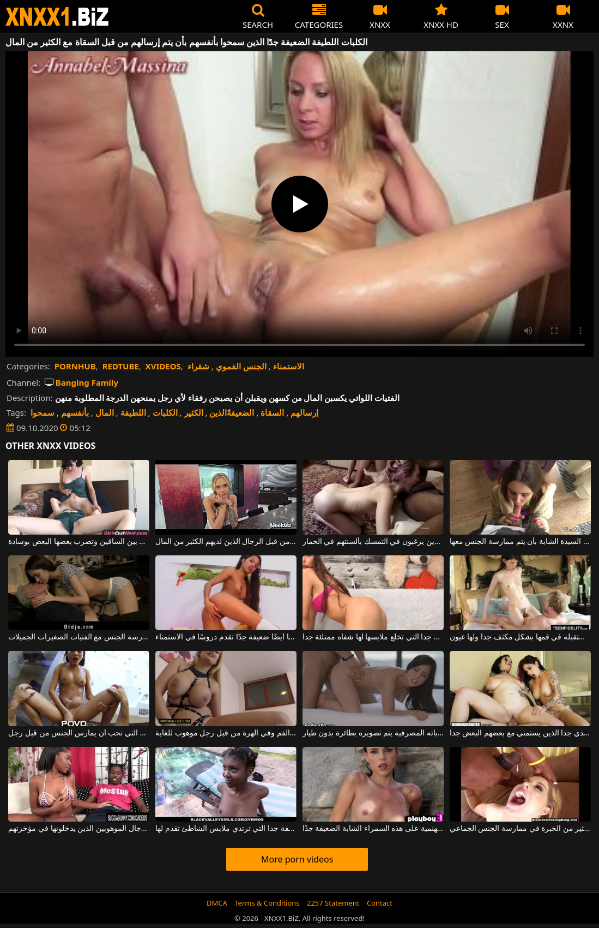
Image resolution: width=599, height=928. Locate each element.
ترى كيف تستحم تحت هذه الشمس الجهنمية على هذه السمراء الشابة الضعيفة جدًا (373, 828)
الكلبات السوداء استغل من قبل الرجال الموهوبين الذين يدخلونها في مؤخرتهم (78, 828)
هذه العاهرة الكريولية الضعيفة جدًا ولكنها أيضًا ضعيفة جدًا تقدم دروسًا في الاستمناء (226, 637)
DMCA (217, 903)
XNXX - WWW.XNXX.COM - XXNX (57, 16)
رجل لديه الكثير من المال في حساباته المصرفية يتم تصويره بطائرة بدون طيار (373, 733)
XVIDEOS (163, 366)
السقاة (272, 412)
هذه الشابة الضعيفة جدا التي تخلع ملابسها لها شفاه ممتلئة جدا (373, 637)
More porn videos (297, 859)
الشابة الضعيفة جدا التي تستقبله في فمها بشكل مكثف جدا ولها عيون (520, 637)
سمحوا (43, 412)
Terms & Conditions (266, 903)
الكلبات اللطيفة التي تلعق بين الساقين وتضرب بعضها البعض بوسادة (78, 541)
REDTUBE (120, 366)
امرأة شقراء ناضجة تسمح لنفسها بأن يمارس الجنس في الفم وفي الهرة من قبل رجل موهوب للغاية (226, 733)
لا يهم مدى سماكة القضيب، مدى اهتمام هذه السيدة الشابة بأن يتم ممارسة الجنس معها (520, 541)
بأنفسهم (75, 412)
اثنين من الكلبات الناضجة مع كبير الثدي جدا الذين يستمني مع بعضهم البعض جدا (520, 733)
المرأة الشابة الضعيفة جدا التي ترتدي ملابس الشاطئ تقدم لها (226, 828)
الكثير (193, 412)
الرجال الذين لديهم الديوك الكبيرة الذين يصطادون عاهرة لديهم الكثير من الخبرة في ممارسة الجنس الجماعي (520, 828)
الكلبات (165, 412)
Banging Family (81, 382)
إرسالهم (304, 412)
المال (104, 412)
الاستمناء (288, 366)
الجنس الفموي (241, 366)
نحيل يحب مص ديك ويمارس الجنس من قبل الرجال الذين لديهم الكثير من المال (226, 541)
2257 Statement (333, 903)
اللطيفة (133, 412)
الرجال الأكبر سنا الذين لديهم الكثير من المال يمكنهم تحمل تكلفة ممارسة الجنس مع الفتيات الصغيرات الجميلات (78, 637)
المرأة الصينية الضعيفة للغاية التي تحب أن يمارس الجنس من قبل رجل (78, 733)
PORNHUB (75, 366)
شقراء (198, 366)
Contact (379, 903)
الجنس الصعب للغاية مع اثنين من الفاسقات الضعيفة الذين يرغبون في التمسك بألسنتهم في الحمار (373, 541)
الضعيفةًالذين (231, 412)
